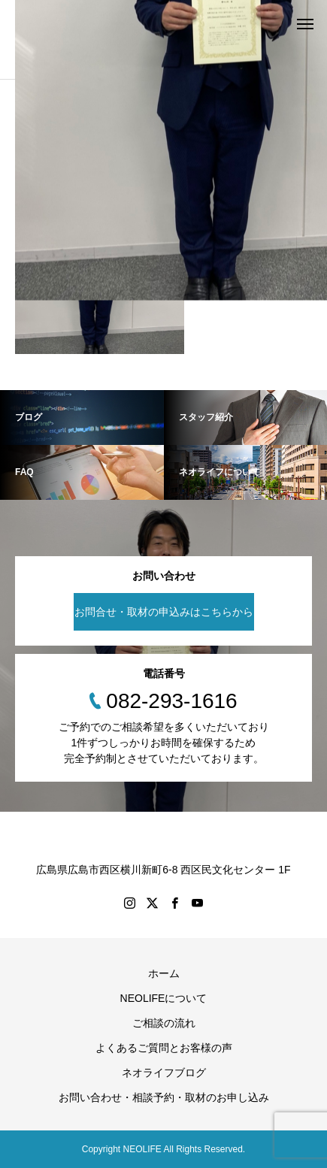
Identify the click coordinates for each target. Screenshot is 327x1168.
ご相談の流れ (163, 1023)
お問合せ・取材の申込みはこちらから (163, 612)
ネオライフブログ (164, 1073)
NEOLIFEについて (163, 998)
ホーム (164, 973)
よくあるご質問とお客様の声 (163, 1048)
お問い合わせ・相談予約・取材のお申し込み (164, 1097)
